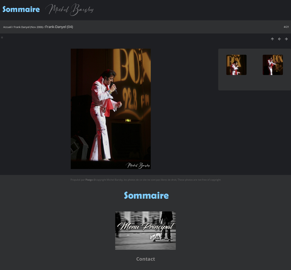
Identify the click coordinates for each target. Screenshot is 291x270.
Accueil (7, 27)
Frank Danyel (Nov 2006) (28, 27)
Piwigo (89, 179)
